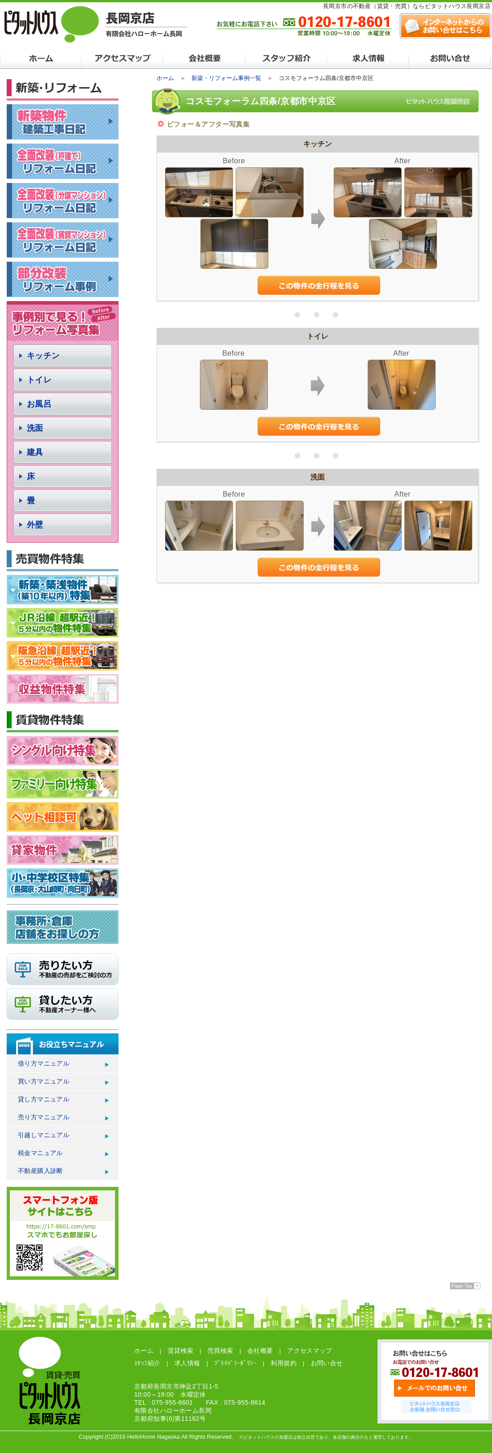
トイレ (39, 379)
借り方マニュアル (43, 1063)
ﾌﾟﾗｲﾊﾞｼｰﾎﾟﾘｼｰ (235, 1363)
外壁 (35, 524)
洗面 (35, 428)
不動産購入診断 (40, 1170)
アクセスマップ (309, 1350)
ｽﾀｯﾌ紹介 (147, 1363)
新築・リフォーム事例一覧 (226, 78)
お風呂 (39, 403)
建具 (35, 452)
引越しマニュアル (43, 1135)
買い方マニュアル (43, 1081)
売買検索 (220, 1350)
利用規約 (284, 1363)
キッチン (43, 355)
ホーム (165, 78)
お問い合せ (327, 1363)
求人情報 (187, 1363)
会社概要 (260, 1350)
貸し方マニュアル (43, 1099)
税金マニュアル (40, 1152)
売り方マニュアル (43, 1117)
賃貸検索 (181, 1350)
